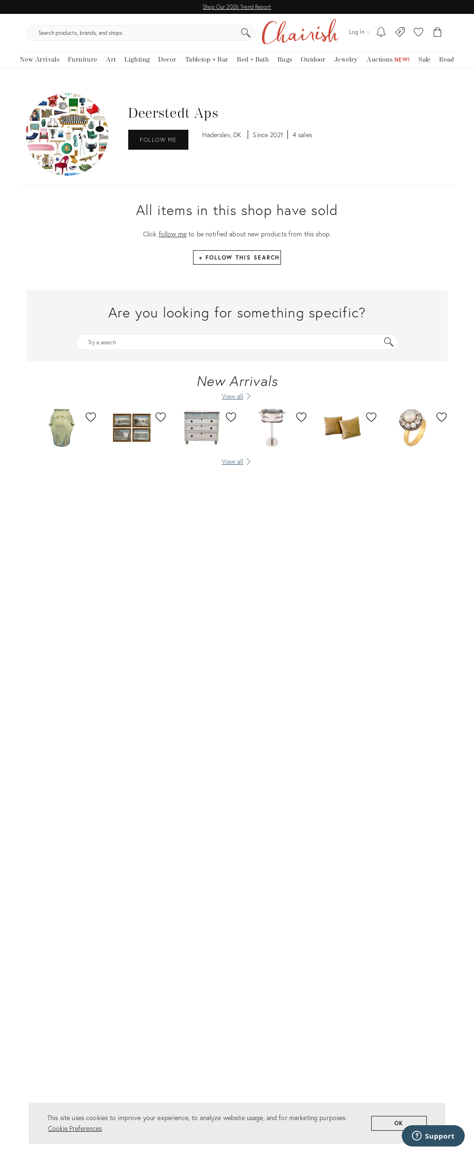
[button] (418, 37)
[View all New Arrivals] (237, 405)
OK (399, 1123)
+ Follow (239, 266)
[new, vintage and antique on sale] (424, 68)
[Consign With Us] (400, 37)
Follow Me (158, 148)
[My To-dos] (381, 37)
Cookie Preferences (75, 1128)
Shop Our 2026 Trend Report (237, 6)
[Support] (433, 1136)
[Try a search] (237, 351)
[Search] (329, 37)
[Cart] (437, 37)
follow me (173, 242)
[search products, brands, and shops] (236, 37)
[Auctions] (388, 68)
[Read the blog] (447, 68)
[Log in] (359, 37)
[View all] (237, 470)
